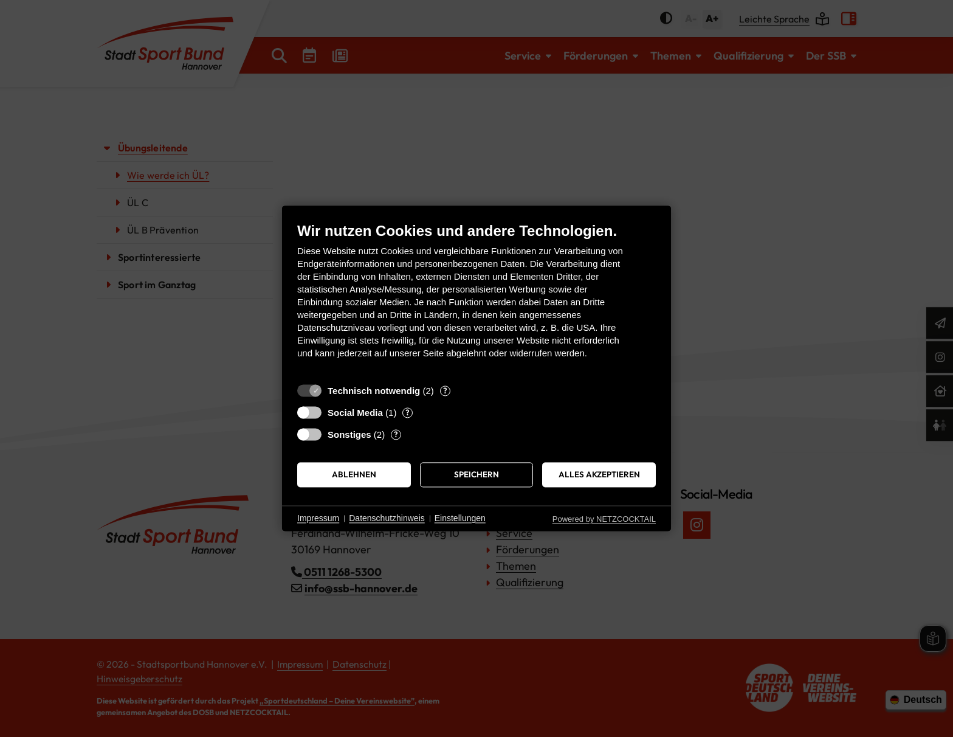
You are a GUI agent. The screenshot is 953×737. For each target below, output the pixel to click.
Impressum (318, 518)
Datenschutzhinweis (387, 518)
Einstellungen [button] (460, 518)
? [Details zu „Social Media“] (407, 412)
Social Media (355, 412)
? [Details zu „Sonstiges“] (396, 434)
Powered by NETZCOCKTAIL (604, 519)
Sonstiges (349, 434)
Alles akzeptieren (599, 474)
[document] (476, 299)
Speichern (476, 474)
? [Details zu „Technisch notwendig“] (445, 390)
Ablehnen (354, 474)
